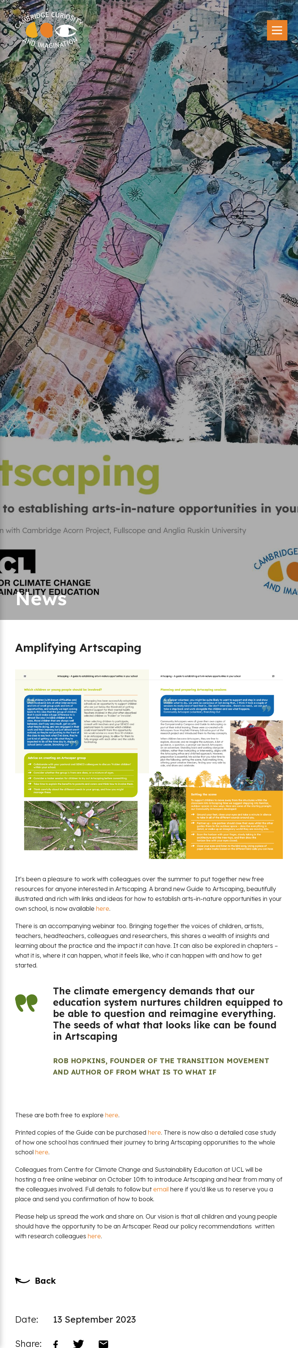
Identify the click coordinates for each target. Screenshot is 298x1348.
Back (45, 1280)
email (161, 1189)
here (102, 908)
